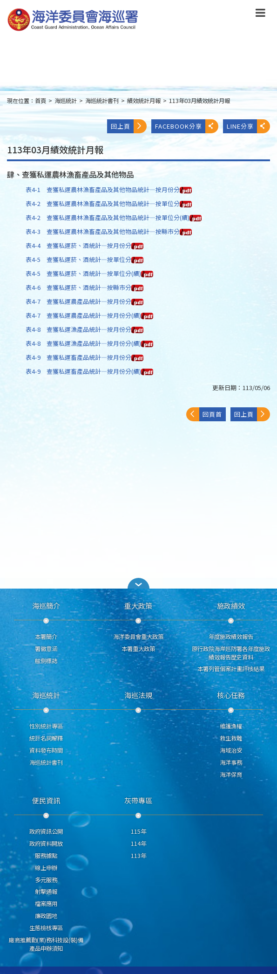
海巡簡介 (46, 605)
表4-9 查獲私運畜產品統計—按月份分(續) (89, 371)
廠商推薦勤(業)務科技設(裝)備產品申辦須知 (46, 944)
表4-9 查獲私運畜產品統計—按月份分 (84, 357)
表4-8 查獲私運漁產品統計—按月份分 (84, 329)
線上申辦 (46, 868)
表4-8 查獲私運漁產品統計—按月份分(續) (89, 343)
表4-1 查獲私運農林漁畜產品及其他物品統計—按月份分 (109, 189)
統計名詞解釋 (46, 738)
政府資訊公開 (46, 831)
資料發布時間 (46, 750)
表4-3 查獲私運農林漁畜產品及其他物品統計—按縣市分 (109, 231)
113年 (138, 855)
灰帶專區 (138, 800)
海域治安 (231, 750)
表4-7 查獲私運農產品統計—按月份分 (84, 301)
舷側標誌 (46, 661)
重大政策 (138, 605)
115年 (138, 831)
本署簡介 (46, 636)
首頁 (40, 100)
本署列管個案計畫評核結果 (230, 669)
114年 (138, 843)
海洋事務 (231, 762)
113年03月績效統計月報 (199, 100)
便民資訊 (46, 800)
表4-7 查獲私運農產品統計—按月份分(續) (89, 315)
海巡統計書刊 (102, 100)
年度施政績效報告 (231, 636)
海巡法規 (138, 695)
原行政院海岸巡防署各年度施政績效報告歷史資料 (231, 653)
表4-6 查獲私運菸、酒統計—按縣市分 (84, 287)
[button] (138, 583)
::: (1, 105)
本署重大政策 (138, 649)
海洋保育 (231, 774)
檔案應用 (46, 903)
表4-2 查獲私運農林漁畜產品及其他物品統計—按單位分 (109, 203)
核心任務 (231, 695)
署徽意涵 (46, 649)
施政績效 (231, 605)
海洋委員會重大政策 (138, 636)
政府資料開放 (46, 843)
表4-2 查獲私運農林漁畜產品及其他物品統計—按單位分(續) (114, 217)
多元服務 (46, 880)
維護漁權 (231, 726)
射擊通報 (46, 891)
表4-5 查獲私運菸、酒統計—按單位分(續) (89, 273)
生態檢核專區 (46, 928)
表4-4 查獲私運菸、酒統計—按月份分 (84, 245)
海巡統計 (65, 100)
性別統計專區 (46, 726)
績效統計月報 (144, 100)
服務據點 (46, 855)
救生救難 (231, 738)
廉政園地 (46, 916)
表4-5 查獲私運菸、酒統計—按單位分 (84, 259)
